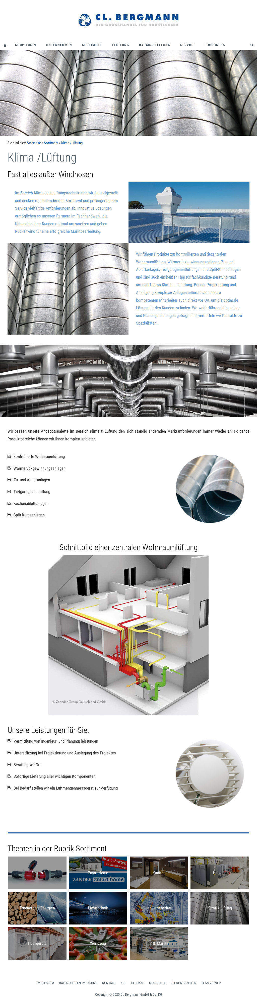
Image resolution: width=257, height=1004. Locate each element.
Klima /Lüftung (72, 143)
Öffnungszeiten (183, 983)
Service (187, 45)
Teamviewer (211, 983)
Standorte (157, 983)
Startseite (34, 143)
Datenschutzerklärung (78, 983)
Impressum (45, 983)
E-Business (215, 45)
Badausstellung (154, 45)
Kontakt (109, 983)
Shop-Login (25, 45)
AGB (123, 983)
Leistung (120, 45)
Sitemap (137, 983)
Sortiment (92, 45)
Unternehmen (59, 45)
